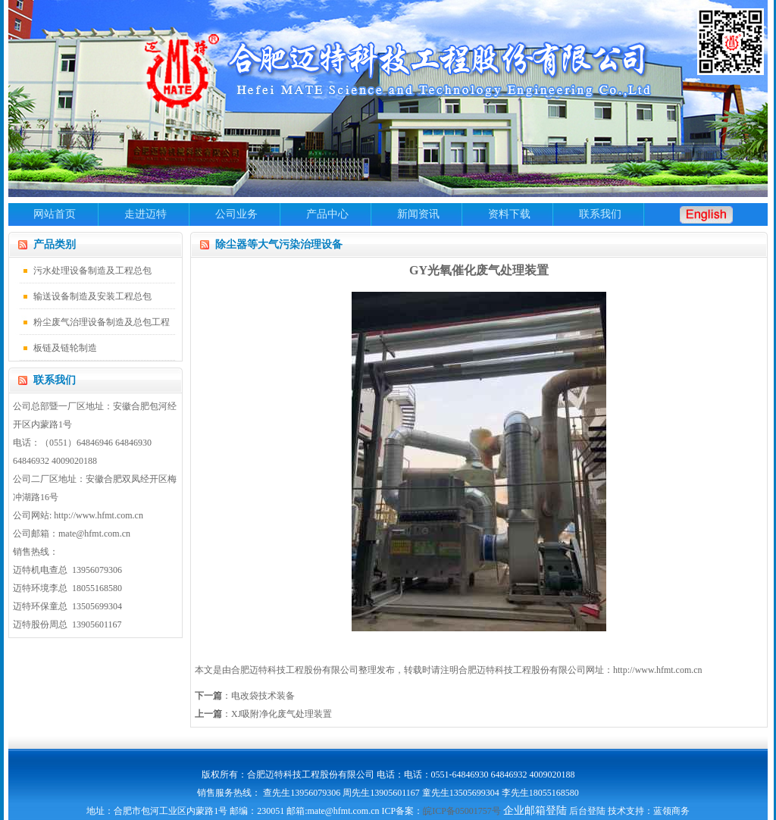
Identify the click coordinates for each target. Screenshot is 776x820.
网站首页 (54, 214)
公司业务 (236, 214)
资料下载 (509, 214)
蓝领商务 (671, 811)
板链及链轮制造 (65, 348)
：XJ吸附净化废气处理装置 (263, 714)
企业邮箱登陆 (535, 810)
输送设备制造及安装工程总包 (92, 296)
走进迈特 (145, 214)
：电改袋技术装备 (245, 695)
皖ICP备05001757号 (462, 811)
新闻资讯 (418, 214)
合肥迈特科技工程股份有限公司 (522, 670)
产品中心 (327, 214)
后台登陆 (587, 811)
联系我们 (600, 214)
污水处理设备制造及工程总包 (92, 270)
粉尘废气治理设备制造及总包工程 (101, 322)
